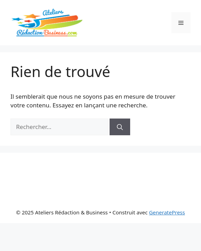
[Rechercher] (120, 127)
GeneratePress (167, 212)
